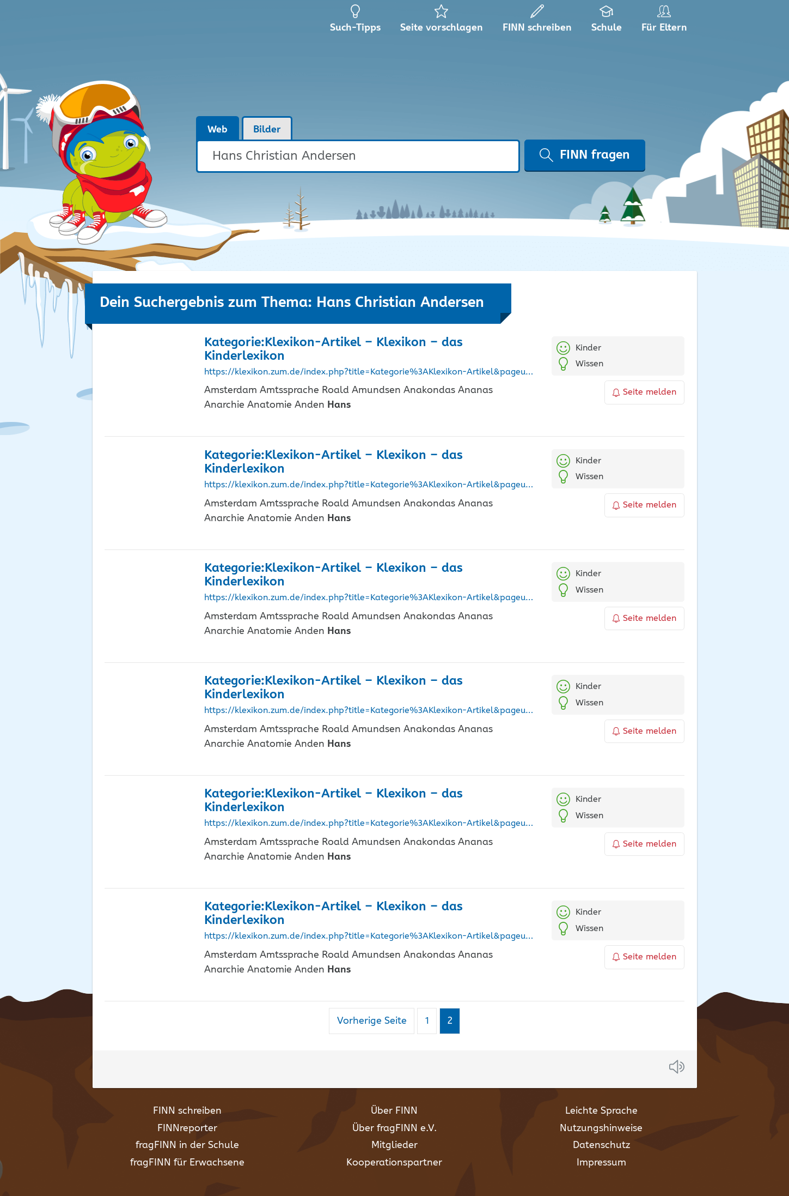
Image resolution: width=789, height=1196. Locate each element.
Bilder (267, 129)
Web (217, 129)
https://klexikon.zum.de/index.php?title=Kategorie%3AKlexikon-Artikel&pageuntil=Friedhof (370, 598)
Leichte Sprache (601, 1111)
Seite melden (645, 392)
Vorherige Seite (372, 1021)
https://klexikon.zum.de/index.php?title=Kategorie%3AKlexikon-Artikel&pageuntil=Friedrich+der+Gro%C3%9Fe (370, 485)
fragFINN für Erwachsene (187, 1162)
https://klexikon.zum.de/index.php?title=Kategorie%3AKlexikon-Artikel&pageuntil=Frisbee (370, 372)
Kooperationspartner (394, 1162)
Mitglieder (394, 1145)
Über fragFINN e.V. (394, 1128)
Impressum (601, 1162)
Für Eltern (666, 22)
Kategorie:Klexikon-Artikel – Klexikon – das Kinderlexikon (333, 349)
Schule (607, 22)
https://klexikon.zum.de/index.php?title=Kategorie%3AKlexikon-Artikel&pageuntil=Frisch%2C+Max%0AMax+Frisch (370, 936)
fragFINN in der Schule (187, 1145)
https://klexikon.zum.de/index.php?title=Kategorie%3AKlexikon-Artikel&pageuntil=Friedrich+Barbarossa (370, 823)
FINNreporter (187, 1128)
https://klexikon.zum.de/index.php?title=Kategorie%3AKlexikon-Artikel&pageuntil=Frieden (370, 710)
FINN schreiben (187, 1111)
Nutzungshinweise (601, 1128)
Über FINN (394, 1111)
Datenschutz (601, 1145)
